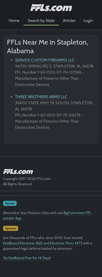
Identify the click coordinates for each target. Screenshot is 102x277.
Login (88, 20)
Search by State (41, 20)
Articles (69, 20)
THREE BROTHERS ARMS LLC (41, 96)
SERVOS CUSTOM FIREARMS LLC (44, 60)
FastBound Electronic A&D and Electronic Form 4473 (42, 243)
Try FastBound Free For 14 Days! (27, 258)
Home (14, 20)
